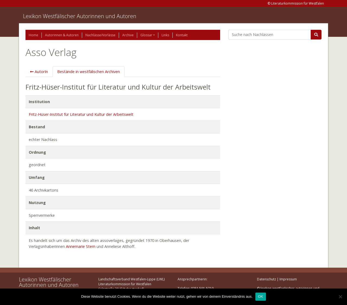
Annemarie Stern (80, 246)
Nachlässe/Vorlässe (100, 35)
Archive (128, 35)
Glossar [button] (146, 35)
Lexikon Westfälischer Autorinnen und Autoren (79, 16)
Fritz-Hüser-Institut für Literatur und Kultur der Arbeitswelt (81, 114)
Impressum (288, 279)
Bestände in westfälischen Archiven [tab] (88, 71)
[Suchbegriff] (269, 35)
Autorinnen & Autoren (62, 35)
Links (165, 35)
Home (33, 35)
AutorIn (39, 71)
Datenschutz (266, 279)
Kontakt (182, 35)
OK (260, 296)
